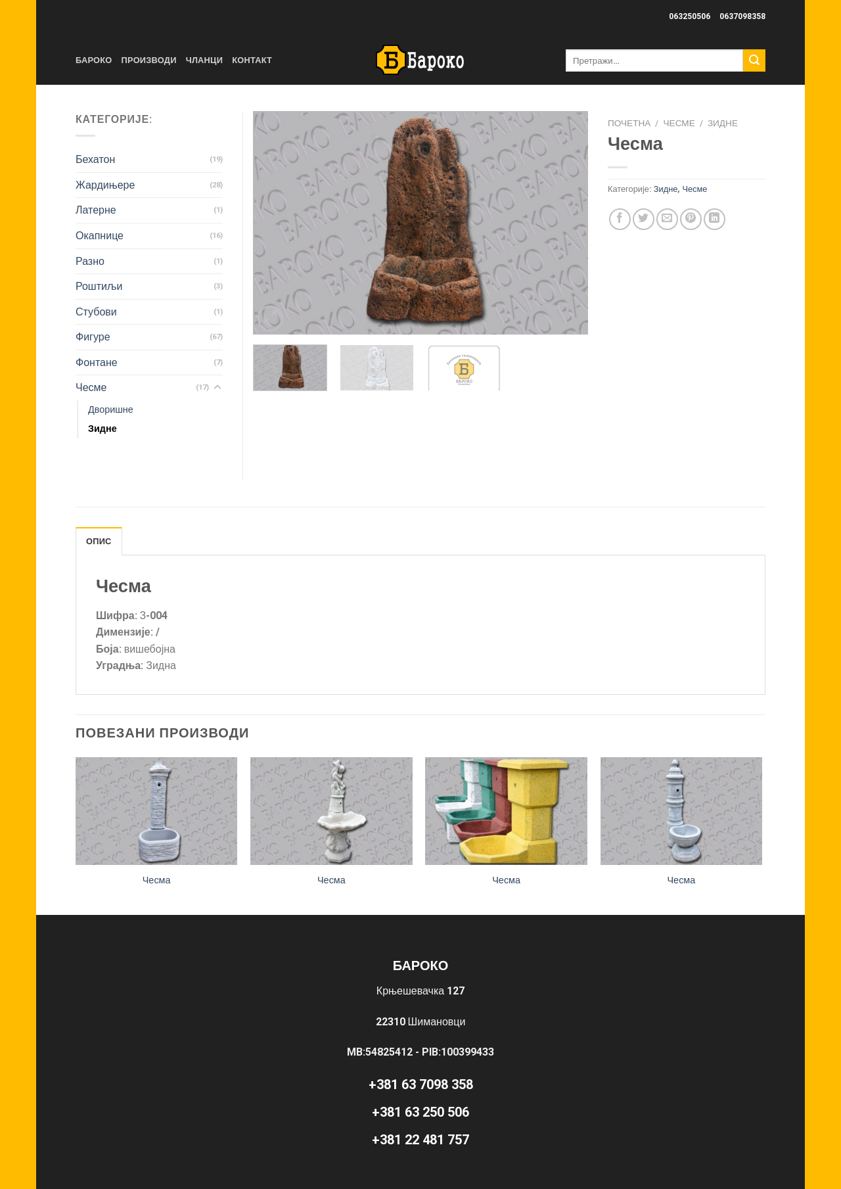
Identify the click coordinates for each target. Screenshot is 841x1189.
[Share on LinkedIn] (714, 219)
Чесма (157, 880)
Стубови (96, 312)
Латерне (96, 210)
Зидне (723, 123)
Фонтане (97, 362)
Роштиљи (99, 286)
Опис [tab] (99, 541)
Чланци (204, 60)
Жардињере (105, 185)
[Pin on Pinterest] (691, 219)
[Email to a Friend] (667, 219)
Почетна (629, 123)
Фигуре (93, 337)
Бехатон (95, 159)
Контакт (252, 60)
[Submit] (754, 60)
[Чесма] (157, 811)
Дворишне (110, 409)
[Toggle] (217, 388)
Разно (90, 261)
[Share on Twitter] (643, 219)
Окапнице (100, 235)
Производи (149, 60)
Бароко (94, 60)
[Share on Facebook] (620, 219)
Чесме (679, 123)
